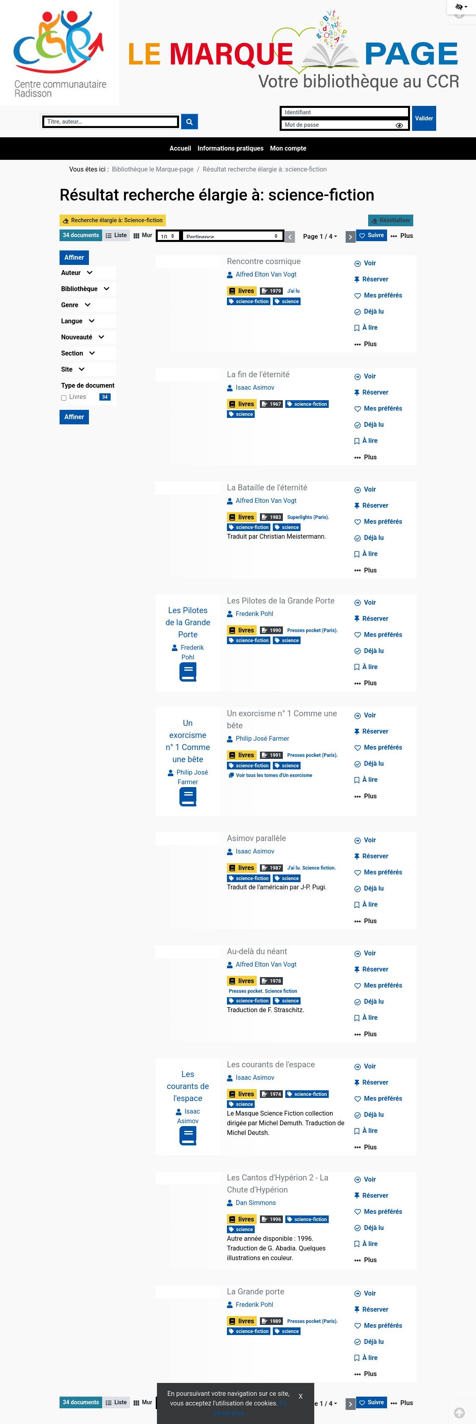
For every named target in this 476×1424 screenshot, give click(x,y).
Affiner (74, 257)
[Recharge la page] (168, 235)
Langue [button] (78, 321)
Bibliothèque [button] (85, 289)
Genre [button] (76, 305)
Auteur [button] (77, 273)
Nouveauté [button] (83, 337)
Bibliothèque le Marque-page (153, 169)
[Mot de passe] (345, 124)
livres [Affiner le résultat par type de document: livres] (77, 397)
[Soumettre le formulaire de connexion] (424, 118)
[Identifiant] (345, 112)
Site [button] (72, 369)
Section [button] (78, 353)
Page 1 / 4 (318, 236)
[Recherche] (110, 122)
